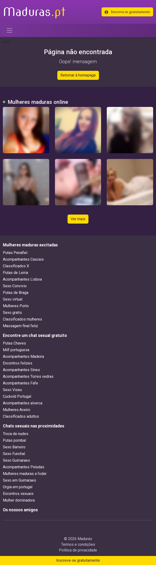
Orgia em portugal (17, 487)
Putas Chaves (14, 343)
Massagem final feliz (20, 326)
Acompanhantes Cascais (23, 259)
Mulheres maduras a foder (25, 473)
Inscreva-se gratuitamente (127, 12)
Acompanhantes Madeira (23, 356)
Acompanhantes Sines (21, 370)
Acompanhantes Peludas (23, 467)
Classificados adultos (21, 416)
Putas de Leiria (15, 272)
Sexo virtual (12, 299)
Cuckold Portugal (17, 396)
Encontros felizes (17, 363)
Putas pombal (14, 440)
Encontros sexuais (18, 493)
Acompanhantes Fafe (20, 383)
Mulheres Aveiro (16, 409)
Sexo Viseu (12, 390)
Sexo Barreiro (14, 447)
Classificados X (16, 266)
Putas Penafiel (15, 252)
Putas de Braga (15, 292)
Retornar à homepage (78, 75)
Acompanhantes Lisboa (22, 279)
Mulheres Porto (16, 306)
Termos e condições (78, 544)
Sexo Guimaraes (16, 460)
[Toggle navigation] (9, 30)
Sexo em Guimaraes (19, 480)
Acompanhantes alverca (22, 403)
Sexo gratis (12, 312)
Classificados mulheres (22, 319)
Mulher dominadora (19, 500)
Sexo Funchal (14, 453)
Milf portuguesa (16, 350)
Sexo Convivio (15, 286)
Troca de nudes (15, 433)
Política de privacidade (78, 550)
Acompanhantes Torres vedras (28, 376)
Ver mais (78, 219)
